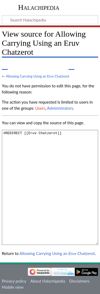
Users (40, 108)
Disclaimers (79, 281)
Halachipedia (38, 7)
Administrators (60, 108)
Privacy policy (14, 281)
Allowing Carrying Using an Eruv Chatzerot (37, 76)
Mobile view (12, 287)
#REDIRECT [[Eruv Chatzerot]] (50, 187)
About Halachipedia (47, 281)
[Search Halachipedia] (50, 19)
